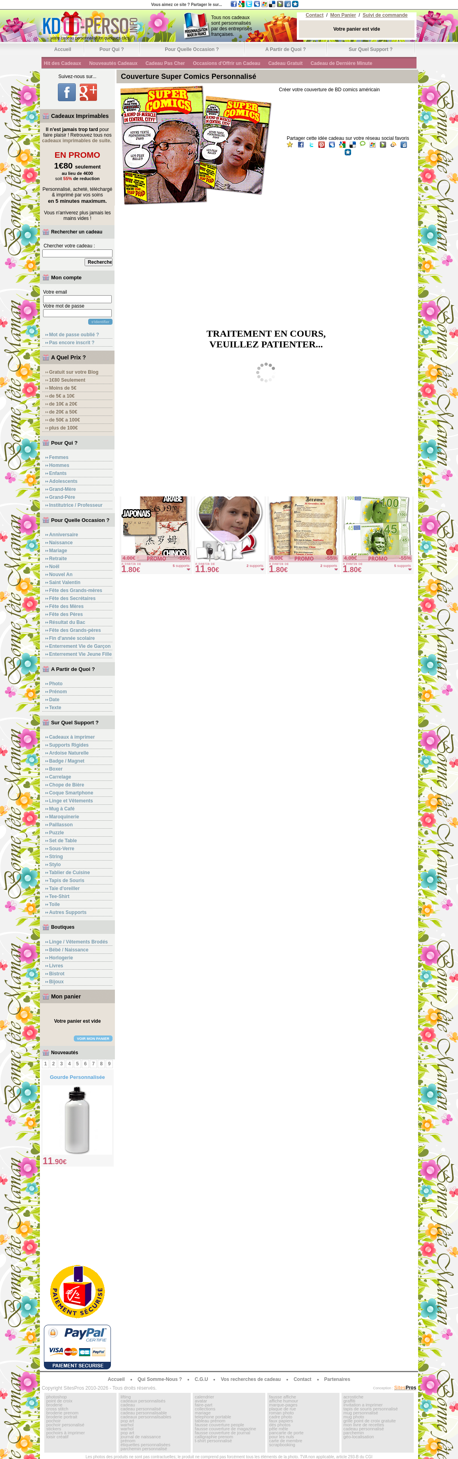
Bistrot (57, 974)
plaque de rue (282, 1408)
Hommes (59, 465)
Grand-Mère (62, 489)
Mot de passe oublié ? (74, 334)
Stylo (55, 864)
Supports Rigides (69, 745)
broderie (54, 1404)
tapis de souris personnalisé (371, 1408)
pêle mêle (278, 1428)
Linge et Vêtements (71, 801)
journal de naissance (140, 1436)
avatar (201, 1400)
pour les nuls (281, 1436)
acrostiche (353, 1396)
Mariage (58, 550)
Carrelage (60, 777)
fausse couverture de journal (222, 1432)
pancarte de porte (286, 1432)
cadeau (127, 1404)
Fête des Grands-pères (75, 630)
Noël (54, 566)
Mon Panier (343, 15)
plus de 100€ (63, 428)
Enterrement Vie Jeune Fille (80, 654)
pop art (127, 1420)
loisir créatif (57, 1436)
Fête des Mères (66, 606)
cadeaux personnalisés (143, 1400)
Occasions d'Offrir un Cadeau (226, 63)
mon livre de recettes (364, 1424)
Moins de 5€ (63, 388)
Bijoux (56, 981)
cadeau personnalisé (140, 1408)
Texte (55, 707)
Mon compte (66, 277)
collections (205, 1408)
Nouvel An (61, 574)
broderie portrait (61, 1416)
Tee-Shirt (59, 896)
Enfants (58, 473)
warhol (126, 1424)
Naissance (61, 542)
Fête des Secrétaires (72, 598)
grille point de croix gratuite (370, 1420)
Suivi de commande (385, 15)
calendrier (204, 1396)
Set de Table (63, 840)
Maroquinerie (64, 817)
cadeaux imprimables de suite (76, 140)
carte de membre (285, 1440)
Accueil (62, 49)
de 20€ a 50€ (63, 412)
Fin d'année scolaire (72, 638)
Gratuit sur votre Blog (74, 372)
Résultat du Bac (67, 622)
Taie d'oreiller (64, 888)
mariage (203, 1412)
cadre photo (280, 1416)
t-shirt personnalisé (213, 1440)
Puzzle (56, 832)
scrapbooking (282, 1444)
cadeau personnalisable (143, 1412)
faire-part (203, 1404)
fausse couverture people (219, 1424)
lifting (125, 1396)
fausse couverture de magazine (225, 1428)
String (56, 856)
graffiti (349, 1400)
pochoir (53, 1420)
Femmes (59, 457)
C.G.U (201, 1379)
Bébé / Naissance (69, 950)
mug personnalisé (361, 1412)
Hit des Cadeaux (62, 63)
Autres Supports (68, 912)
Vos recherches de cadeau (251, 1379)
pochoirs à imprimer (65, 1432)
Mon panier (66, 996)
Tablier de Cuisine (69, 872)
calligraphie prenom (214, 1436)
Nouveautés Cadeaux (113, 63)
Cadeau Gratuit (285, 63)
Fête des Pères (66, 614)
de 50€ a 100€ (64, 420)
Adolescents (63, 481)
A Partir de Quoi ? (285, 49)
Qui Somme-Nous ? (160, 1379)
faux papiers (281, 1420)
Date (54, 699)
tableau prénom (210, 1420)
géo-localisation (359, 1436)
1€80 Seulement (67, 380)
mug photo (354, 1416)
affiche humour (283, 1400)
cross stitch (57, 1408)
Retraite (58, 558)
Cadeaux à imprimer (72, 737)
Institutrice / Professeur (76, 505)
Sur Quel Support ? (371, 49)
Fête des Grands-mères (75, 590)
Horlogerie (61, 958)
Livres (56, 966)
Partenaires (337, 1379)
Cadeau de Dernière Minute (341, 63)
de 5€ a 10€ (62, 396)
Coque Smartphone (71, 793)
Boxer (56, 769)
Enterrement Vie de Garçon (80, 646)
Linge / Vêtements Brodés (78, 942)
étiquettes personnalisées (145, 1444)
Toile (54, 904)
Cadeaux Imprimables (80, 116)
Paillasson (61, 825)
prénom (127, 1440)
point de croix (59, 1400)
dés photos (280, 1424)
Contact (315, 15)
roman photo (281, 1412)
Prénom (58, 691)
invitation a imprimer (363, 1404)
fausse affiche (282, 1396)
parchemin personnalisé (143, 1448)
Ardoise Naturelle (69, 753)
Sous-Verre (61, 848)
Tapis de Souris (66, 880)
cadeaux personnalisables (145, 1416)
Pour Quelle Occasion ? (192, 49)
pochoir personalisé (65, 1424)
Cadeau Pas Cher (165, 63)
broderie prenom (62, 1412)
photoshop (56, 1396)
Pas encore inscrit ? (72, 342)
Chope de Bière (66, 785)
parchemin (354, 1432)
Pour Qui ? (111, 49)
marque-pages (283, 1404)
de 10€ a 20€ (63, 404)
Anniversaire (63, 534)
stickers (53, 1428)
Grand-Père (62, 497)
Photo (56, 683)
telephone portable (213, 1416)
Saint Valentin (65, 582)
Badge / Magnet (67, 761)
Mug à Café (62, 809)
